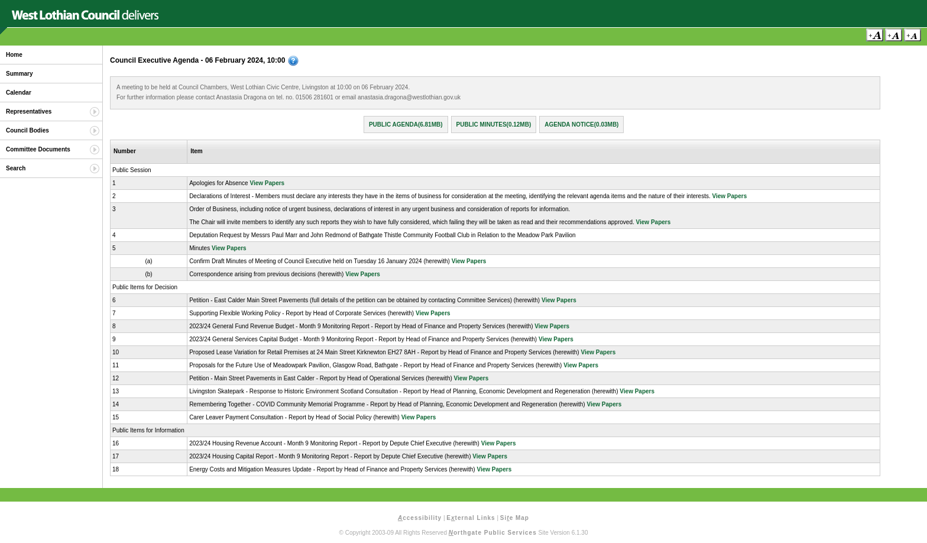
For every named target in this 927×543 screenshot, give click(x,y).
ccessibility (420, 518)
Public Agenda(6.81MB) (406, 124)
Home (14, 54)
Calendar (18, 92)
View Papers (266, 183)
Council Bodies (27, 130)
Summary (19, 73)
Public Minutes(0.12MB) (493, 124)
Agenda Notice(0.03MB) (581, 124)
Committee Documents (38, 149)
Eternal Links (470, 518)
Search (15, 168)
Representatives (28, 111)
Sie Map (514, 518)
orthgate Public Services (493, 532)
